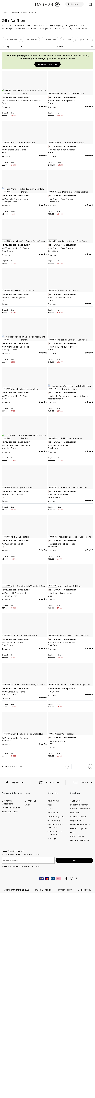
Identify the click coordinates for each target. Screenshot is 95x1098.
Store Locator (52, 1082)
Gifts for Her (31, 38)
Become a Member (47, 63)
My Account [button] (18, 1082)
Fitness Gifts (50, 38)
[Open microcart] (90, 4)
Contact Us (86, 1082)
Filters (60, 45)
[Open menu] (4, 4)
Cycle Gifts (84, 38)
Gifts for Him (11, 38)
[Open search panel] (74, 4)
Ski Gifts (67, 38)
